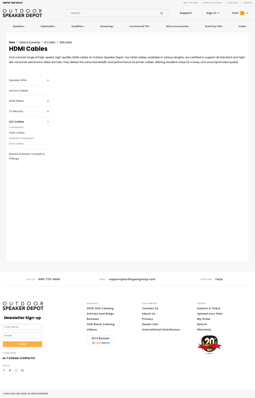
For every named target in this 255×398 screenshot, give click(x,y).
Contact (232, 2)
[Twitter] (10, 370)
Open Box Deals (212, 2)
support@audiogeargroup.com (132, 279)
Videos (92, 329)
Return (202, 324)
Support (186, 13)
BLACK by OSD (214, 26)
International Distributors (161, 329)
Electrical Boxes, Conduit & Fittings (27, 156)
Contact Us (150, 308)
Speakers (19, 26)
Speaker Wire (18, 80)
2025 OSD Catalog (100, 308)
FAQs (219, 279)
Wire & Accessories (178, 26)
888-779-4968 (49, 279)
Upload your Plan (210, 314)
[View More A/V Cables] (48, 121)
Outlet (243, 26)
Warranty (204, 329)
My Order (204, 319)
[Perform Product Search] (161, 13)
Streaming (107, 26)
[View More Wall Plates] (48, 101)
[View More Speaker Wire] (48, 80)
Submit (22, 344)
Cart (240, 13)
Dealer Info (150, 324)
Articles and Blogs (100, 314)
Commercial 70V (140, 26)
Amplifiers (78, 26)
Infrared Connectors (21, 138)
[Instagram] (16, 370)
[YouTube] (22, 370)
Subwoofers (48, 26)
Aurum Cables (18, 91)
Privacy (147, 319)
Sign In (212, 13)
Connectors (16, 127)
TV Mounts (16, 111)
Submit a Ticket (208, 308)
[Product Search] (110, 13)
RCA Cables (16, 143)
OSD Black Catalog (101, 324)
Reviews (93, 319)
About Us (148, 314)
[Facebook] (4, 370)
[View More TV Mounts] (48, 111)
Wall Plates (16, 101)
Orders (248, 2)
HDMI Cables (17, 132)
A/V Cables (16, 122)
